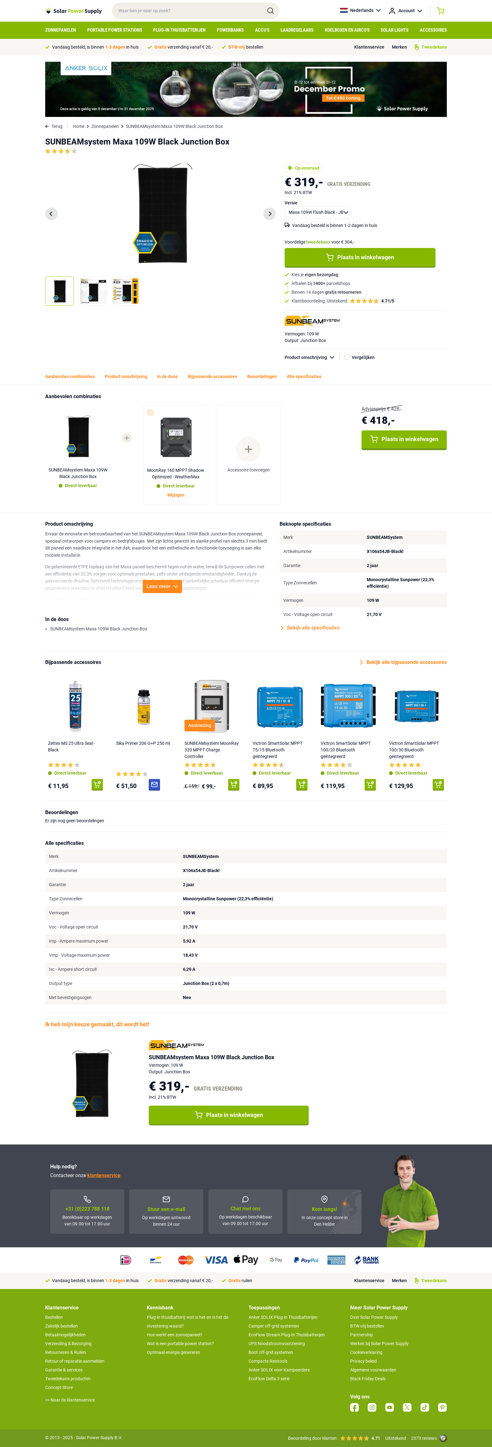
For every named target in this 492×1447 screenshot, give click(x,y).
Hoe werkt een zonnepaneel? (174, 1334)
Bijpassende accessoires (212, 376)
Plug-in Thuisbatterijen (179, 30)
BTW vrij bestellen (367, 1326)
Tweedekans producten (68, 1378)
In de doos (167, 376)
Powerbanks (230, 30)
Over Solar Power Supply (374, 1317)
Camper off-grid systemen (274, 1326)
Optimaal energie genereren (173, 1352)
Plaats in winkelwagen (360, 257)
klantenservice (103, 1175)
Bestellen (54, 1317)
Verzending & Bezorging (68, 1343)
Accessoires (433, 30)
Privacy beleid (363, 1361)
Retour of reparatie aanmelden (74, 1361)
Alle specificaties (304, 376)
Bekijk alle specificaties (310, 628)
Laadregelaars (297, 30)
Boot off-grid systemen (271, 1352)
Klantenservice (369, 47)
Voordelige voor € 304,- (319, 242)
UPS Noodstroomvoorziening (277, 1343)
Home (78, 126)
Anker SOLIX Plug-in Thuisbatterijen (283, 1317)
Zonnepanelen (60, 30)
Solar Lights (395, 30)
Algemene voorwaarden (373, 1369)
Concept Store (59, 1387)
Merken (399, 47)
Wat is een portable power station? (180, 1343)
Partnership (361, 1334)
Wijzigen (175, 494)
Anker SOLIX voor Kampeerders (279, 1369)
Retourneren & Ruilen (65, 1352)
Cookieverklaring (366, 1352)
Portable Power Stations (114, 30)
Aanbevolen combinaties (70, 376)
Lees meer (162, 586)
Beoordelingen (262, 376)
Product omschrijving (312, 357)
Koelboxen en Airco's (347, 30)
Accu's (262, 30)
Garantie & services (64, 1369)
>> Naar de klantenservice (70, 1399)
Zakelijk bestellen (61, 1326)
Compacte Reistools (268, 1361)
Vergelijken (363, 357)
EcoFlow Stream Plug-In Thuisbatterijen (287, 1334)
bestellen (245, 47)
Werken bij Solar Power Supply (379, 1343)
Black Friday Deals (368, 1378)
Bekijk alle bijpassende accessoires (403, 662)
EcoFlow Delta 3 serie (269, 1378)
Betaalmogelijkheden (65, 1334)
